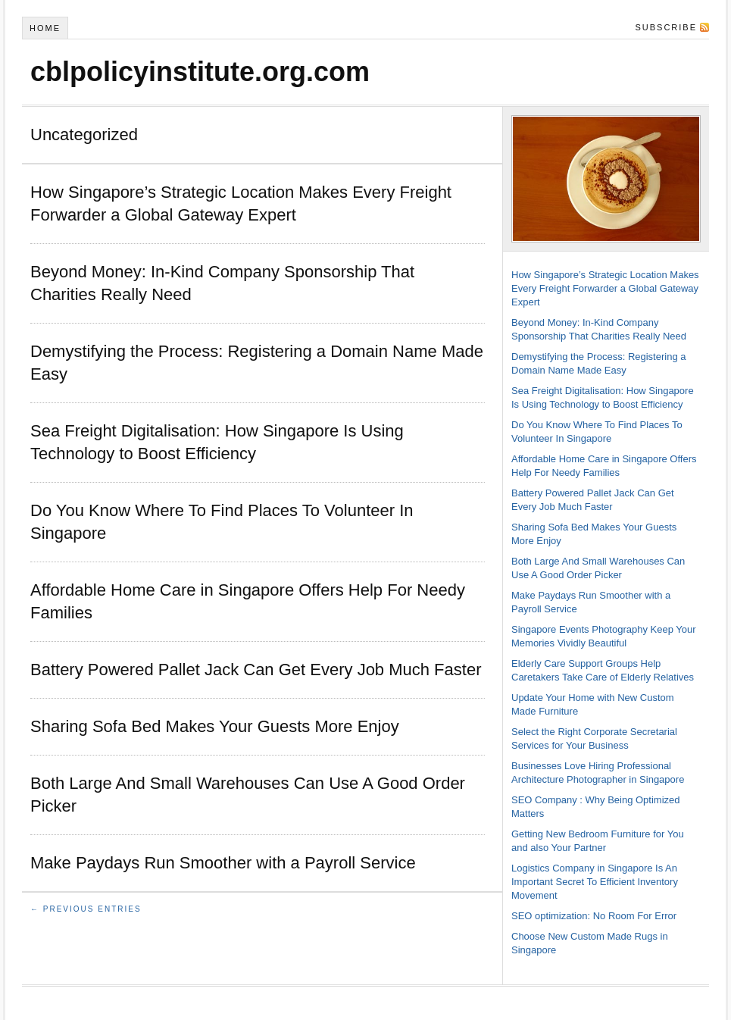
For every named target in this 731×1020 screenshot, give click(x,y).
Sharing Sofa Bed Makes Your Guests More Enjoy (214, 726)
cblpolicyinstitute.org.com (200, 71)
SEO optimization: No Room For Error (593, 915)
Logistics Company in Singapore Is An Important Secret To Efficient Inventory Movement (594, 881)
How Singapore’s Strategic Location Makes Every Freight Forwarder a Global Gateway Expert (605, 288)
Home (45, 28)
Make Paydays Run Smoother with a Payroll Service (223, 862)
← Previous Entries (86, 909)
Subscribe (666, 27)
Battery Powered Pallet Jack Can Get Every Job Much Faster (255, 669)
